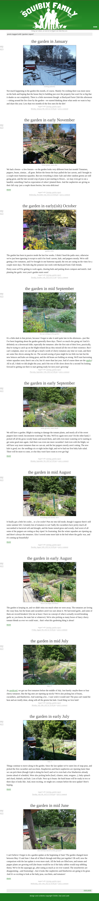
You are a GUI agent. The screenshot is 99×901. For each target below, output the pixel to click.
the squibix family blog (49, 15)
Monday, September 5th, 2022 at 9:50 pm (43, 461)
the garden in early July (49, 716)
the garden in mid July (49, 641)
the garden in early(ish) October (50, 205)
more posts (87, 890)
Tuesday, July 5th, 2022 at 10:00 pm (43, 794)
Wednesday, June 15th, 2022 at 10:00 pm (44, 884)
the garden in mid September (49, 288)
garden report (56, 106)
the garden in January (49, 41)
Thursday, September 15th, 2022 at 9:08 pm (44, 372)
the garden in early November (49, 120)
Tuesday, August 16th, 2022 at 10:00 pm (43, 547)
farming (48, 106)
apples (89, 360)
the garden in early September (49, 383)
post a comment (63, 109)
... (95, 27)
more (9, 189)
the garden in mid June (49, 805)
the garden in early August (49, 558)
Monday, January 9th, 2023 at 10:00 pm (43, 109)
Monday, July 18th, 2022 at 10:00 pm (43, 705)
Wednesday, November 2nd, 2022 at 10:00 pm (43, 195)
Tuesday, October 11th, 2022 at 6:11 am (43, 277)
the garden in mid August (49, 472)
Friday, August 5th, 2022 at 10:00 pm (43, 630)
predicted (13, 690)
